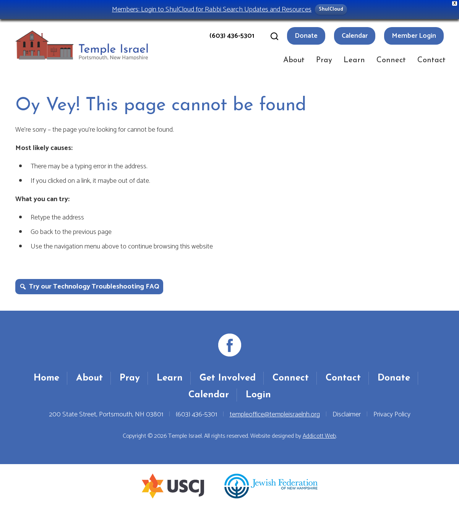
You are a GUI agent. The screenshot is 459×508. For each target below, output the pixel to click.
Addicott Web (319, 436)
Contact (431, 60)
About (294, 60)
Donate (306, 36)
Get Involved (227, 378)
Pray (324, 60)
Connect (391, 60)
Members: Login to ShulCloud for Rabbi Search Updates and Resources (211, 9)
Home (46, 378)
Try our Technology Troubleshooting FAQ (94, 286)
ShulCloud (331, 9)
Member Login (414, 36)
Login (258, 395)
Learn (354, 60)
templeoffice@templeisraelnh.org (275, 414)
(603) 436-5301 (231, 36)
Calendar (355, 36)
